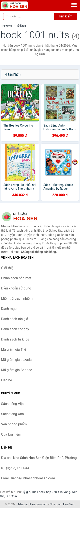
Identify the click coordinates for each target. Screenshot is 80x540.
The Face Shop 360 (44, 492)
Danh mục (8, 309)
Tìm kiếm (65, 16)
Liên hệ (6, 380)
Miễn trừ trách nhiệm (17, 298)
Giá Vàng (64, 492)
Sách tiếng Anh (12, 414)
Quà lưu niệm (11, 434)
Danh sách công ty (15, 329)
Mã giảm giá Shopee (16, 370)
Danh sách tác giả (14, 319)
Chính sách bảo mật (16, 278)
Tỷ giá (26, 492)
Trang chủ (7, 25)
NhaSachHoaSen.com (32, 504)
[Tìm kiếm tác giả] (28, 16)
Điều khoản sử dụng (16, 288)
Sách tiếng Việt (12, 404)
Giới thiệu (8, 268)
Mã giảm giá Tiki (13, 350)
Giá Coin (11, 496)
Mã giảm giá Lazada (16, 360)
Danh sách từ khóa (15, 339)
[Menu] (74, 5)
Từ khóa (21, 25)
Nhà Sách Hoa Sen (62, 504)
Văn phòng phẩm (14, 424)
